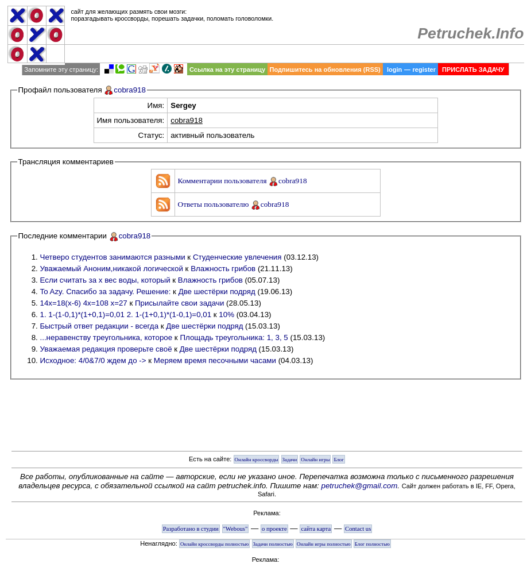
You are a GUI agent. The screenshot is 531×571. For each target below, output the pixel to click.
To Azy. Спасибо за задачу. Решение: (105, 291)
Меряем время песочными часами (215, 360)
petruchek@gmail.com (359, 485)
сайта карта (316, 529)
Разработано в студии (191, 529)
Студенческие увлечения (237, 257)
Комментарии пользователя (223, 180)
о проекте (274, 529)
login (394, 69)
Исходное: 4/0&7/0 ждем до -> (93, 360)
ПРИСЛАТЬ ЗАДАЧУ (473, 69)
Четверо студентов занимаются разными (112, 257)
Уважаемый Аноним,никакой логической (111, 268)
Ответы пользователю (214, 204)
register (424, 69)
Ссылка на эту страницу (227, 69)
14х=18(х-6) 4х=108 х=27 (83, 303)
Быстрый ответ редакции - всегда (99, 326)
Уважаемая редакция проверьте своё (106, 349)
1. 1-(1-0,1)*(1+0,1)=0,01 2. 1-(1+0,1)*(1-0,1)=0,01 (126, 314)
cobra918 (130, 90)
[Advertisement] (294, 53)
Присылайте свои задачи (179, 303)
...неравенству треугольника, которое (106, 337)
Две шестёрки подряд (217, 291)
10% (226, 314)
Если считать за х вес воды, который (105, 280)
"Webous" (235, 529)
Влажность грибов (223, 268)
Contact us (358, 529)
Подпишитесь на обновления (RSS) (325, 69)
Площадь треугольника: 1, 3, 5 (234, 337)
